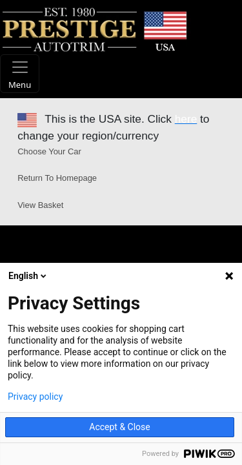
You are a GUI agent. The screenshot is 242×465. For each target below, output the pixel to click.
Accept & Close (119, 427)
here (186, 118)
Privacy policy (35, 396)
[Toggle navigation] (19, 73)
